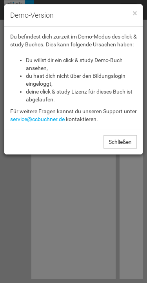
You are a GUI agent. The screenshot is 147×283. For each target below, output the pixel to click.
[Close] (134, 13)
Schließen (120, 142)
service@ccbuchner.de (37, 119)
